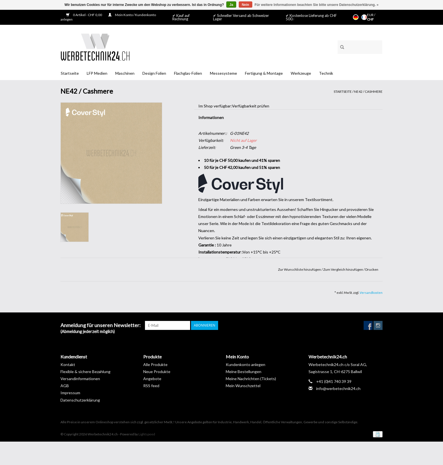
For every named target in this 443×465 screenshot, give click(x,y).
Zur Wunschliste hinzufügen (300, 269)
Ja (231, 5)
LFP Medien (97, 73)
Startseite (70, 73)
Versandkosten (371, 292)
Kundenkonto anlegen (245, 364)
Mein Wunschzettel (243, 385)
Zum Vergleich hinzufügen (343, 269)
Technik (326, 73)
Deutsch (356, 17)
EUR (370, 15)
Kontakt (67, 364)
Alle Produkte (155, 364)
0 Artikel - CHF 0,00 (84, 15)
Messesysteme (223, 73)
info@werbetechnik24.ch (338, 388)
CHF (370, 19)
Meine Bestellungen (243, 371)
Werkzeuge (301, 73)
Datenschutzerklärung (80, 400)
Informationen (211, 117)
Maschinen (124, 73)
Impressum (70, 392)
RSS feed (151, 385)
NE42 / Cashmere (368, 91)
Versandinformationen (80, 378)
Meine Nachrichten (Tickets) (251, 378)
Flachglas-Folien (188, 73)
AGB (64, 385)
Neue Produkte (156, 371)
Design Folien (154, 73)
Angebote (152, 378)
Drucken (371, 269)
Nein (245, 5)
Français (364, 17)
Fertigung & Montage (264, 73)
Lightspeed (146, 434)
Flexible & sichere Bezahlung (85, 371)
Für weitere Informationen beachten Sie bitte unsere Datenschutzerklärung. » (317, 5)
